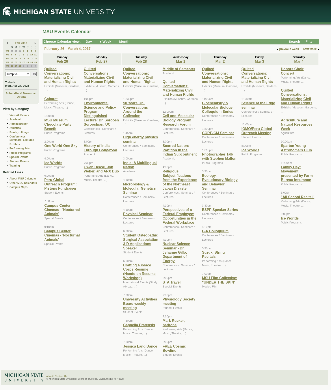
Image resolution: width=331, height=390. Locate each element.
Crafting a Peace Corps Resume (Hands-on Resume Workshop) (139, 271)
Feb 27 (101, 61)
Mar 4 (298, 61)
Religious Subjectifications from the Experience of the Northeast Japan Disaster (180, 179)
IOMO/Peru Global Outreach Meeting (257, 131)
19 (12, 62)
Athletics (15, 128)
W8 (7, 62)
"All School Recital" (297, 197)
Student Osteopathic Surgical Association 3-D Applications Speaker (140, 241)
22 (23, 62)
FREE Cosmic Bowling (174, 348)
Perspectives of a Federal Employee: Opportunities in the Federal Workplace (179, 216)
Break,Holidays (19, 132)
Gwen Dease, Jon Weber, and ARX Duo (101, 169)
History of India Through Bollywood (100, 148)
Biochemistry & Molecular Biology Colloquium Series (217, 107)
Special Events (18, 157)
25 (35, 62)
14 (20, 58)
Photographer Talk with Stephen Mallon (219, 156)
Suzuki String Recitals (213, 254)
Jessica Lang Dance (140, 346)
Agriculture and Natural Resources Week (296, 124)
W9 (7, 66)
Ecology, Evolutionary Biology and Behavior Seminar (220, 182)
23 (27, 62)
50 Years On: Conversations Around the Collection (135, 109)
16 (27, 58)
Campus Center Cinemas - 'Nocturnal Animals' (62, 209)
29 (12, 51)
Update (21, 96)
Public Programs (20, 152)
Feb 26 (62, 61)
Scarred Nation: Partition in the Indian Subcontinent (180, 150)
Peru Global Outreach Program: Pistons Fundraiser (60, 184)
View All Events (19, 115)
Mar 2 (220, 61)
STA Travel (172, 282)
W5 (7, 51)
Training (14, 165)
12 (12, 58)
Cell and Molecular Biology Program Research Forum (178, 120)
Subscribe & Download (21, 93)
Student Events (19, 161)
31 (20, 51)
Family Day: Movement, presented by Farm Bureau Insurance (297, 173)
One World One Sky (61, 146)
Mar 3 (259, 61)
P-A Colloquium (215, 231)
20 (16, 62)
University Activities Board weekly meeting (140, 303)
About (49, 376)
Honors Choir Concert (292, 71)
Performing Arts (19, 148)
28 (20, 66)
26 (12, 66)
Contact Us (61, 376)
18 (35, 58)
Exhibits (14, 144)
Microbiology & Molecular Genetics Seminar (139, 188)
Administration (18, 123)
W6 (7, 54)
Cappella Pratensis (139, 325)
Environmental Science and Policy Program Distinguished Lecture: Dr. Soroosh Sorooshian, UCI (101, 113)
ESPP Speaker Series (220, 210)
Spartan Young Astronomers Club (296, 148)
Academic (15, 119)
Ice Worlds (53, 163)
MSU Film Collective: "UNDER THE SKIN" (219, 280)
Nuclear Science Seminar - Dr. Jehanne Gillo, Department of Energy (176, 252)
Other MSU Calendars (23, 183)
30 (16, 51)
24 (31, 62)
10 (31, 54)
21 (20, 62)
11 (35, 54)
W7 (7, 58)
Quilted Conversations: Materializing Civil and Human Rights (60, 75)
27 (16, 66)
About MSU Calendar (22, 178)
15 (23, 58)
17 (31, 58)
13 (16, 58)
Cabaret (51, 99)
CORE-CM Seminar (218, 133)
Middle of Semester (179, 69)
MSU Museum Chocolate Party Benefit (57, 124)
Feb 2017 (21, 43)
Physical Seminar (138, 214)
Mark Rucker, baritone (174, 323)
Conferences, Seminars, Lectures (21, 138)
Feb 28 (141, 61)
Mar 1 (180, 61)
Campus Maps (18, 187)
